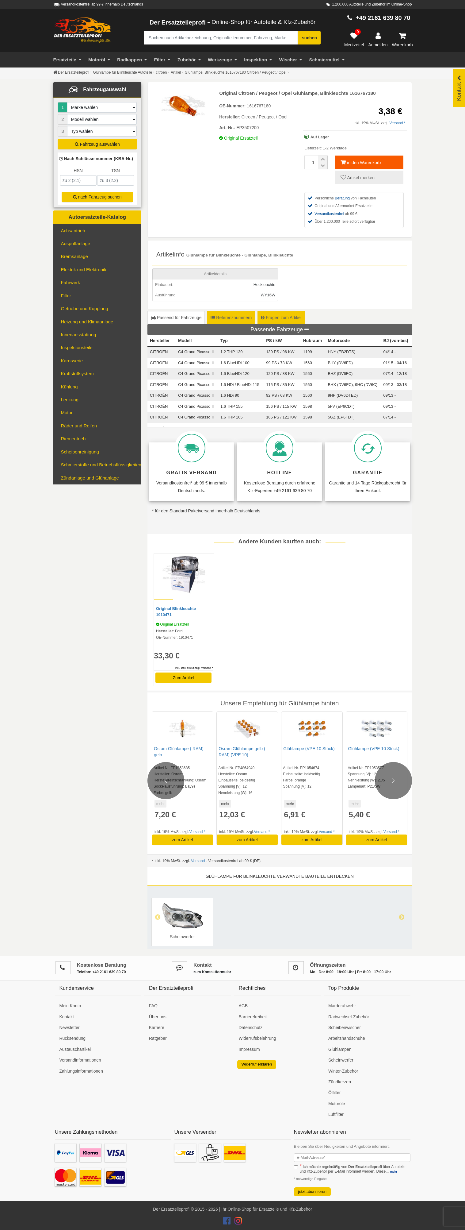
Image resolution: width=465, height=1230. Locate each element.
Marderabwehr (342, 1005)
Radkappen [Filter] (132, 59)
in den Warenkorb (361, 162)
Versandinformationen (80, 1060)
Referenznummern (231, 317)
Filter (162, 59)
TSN (115, 170)
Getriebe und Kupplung (84, 308)
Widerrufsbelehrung (257, 1038)
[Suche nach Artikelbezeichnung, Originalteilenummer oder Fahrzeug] (221, 37)
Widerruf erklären (257, 1064)
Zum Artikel (183, 677)
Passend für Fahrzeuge (176, 317)
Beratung (342, 198)
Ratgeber (158, 1038)
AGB (243, 1005)
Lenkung (70, 399)
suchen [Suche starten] (309, 37)
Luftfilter (336, 1114)
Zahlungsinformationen (81, 1071)
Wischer (290, 59)
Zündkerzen (339, 1081)
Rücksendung (72, 1038)
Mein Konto (70, 1005)
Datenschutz (251, 1027)
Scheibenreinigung (80, 451)
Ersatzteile (67, 59)
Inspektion (258, 59)
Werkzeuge (222, 59)
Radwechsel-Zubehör (348, 1016)
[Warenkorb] (402, 40)
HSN (78, 170)
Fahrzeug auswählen (97, 144)
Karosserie (72, 360)
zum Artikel (182, 839)
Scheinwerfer (340, 1060)
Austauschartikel (75, 1049)
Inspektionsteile (77, 347)
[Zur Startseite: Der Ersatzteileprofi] (82, 30)
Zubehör (189, 59)
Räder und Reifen (79, 425)
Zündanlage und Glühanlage (90, 477)
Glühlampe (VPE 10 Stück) (308, 748)
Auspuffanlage (75, 243)
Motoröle (336, 1103)
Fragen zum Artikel (281, 317)
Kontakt (66, 1016)
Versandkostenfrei (329, 214)
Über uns (157, 1016)
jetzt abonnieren (312, 1191)
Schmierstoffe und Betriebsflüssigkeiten (101, 464)
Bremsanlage (74, 256)
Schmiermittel (326, 59)
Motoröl (99, 59)
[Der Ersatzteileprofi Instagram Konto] (236, 1222)
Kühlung (69, 386)
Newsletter (69, 1027)
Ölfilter (334, 1092)
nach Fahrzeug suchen (97, 197)
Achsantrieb (73, 230)
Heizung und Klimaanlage (87, 321)
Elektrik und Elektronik (83, 269)
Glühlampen (340, 1049)
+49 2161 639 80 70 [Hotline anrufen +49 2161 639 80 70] (383, 17)
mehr (160, 804)
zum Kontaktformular (212, 972)
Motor (67, 412)
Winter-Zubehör (343, 1071)
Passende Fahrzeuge (279, 329)
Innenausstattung (78, 334)
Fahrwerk (70, 282)
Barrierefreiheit (253, 1016)
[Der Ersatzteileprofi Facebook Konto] (227, 1222)
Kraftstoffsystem (77, 373)
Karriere (156, 1027)
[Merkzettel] (354, 40)
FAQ (153, 1005)
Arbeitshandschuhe (346, 1038)
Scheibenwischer (344, 1027)
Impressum (249, 1049)
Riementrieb (73, 438)
